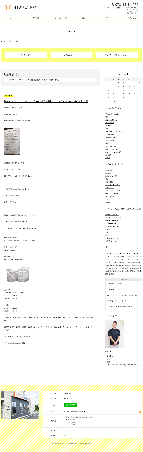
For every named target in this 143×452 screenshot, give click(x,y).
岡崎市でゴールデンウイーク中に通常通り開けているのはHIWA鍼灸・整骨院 (33, 80)
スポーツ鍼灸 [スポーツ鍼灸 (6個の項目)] (115, 256)
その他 (107, 158)
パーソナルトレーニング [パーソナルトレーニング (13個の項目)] (121, 259)
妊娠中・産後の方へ (112, 215)
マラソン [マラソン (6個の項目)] (110, 262)
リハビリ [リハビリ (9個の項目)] (115, 262)
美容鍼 (83, 18)
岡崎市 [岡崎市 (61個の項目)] (130, 262)
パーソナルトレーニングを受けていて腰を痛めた (123, 295)
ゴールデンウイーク (14, 343)
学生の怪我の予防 (113, 289)
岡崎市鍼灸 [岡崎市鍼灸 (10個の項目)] (108, 265)
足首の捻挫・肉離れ (112, 114)
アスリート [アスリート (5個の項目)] (119, 253)
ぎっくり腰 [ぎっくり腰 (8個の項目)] (112, 253)
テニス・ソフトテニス (112, 191)
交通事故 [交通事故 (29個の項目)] (121, 262)
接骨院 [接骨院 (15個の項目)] (121, 265)
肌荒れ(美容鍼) (110, 140)
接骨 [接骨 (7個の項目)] (117, 265)
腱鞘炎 (107, 143)
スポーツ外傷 (109, 134)
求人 (106, 232)
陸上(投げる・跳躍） (112, 176)
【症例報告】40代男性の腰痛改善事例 (119, 306)
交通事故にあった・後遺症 (114, 131)
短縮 (23, 343)
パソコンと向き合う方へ (113, 218)
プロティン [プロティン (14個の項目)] (132, 259)
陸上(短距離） (110, 170)
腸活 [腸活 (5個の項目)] (127, 268)
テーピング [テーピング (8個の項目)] (130, 256)
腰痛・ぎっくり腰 (111, 149)
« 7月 (113, 101)
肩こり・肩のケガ (111, 120)
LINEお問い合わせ (131, 18)
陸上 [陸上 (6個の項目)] (139, 271)
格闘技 (107, 202)
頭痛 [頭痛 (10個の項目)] (106, 274)
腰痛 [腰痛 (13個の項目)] (124, 268)
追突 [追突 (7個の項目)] (111, 271)
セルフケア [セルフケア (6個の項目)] (123, 256)
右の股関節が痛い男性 (114, 283)
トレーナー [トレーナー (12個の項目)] (137, 256)
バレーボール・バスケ (112, 185)
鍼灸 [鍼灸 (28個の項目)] (127, 271)
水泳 (106, 199)
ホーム (12, 18)
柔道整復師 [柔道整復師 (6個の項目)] (135, 265)
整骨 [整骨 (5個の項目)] (124, 265)
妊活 (106, 128)
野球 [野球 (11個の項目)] (123, 271)
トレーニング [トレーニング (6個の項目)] (109, 259)
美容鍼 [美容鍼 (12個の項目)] (109, 268)
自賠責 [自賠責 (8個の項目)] (137, 268)
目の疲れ (108, 126)
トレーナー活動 (110, 223)
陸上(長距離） (110, 173)
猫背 (106, 117)
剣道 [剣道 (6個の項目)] (126, 262)
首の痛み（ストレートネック (116, 301)
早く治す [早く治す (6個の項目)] (129, 265)
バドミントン (109, 188)
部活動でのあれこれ (112, 226)
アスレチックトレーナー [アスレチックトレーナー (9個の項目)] (130, 253)
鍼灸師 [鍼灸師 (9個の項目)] (132, 271)
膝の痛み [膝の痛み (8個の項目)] (132, 268)
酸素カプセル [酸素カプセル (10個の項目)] (117, 271)
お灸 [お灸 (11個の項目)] (106, 253)
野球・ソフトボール (112, 193)
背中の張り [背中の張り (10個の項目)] (119, 268)
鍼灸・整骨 (36, 18)
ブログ (107, 18)
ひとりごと (109, 235)
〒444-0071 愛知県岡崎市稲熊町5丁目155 (75, 411)
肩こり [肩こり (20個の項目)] (114, 268)
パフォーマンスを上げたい (114, 152)
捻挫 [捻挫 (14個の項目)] (114, 265)
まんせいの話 (109, 229)
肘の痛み (108, 155)
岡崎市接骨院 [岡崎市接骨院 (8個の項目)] (136, 262)
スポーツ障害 (109, 123)
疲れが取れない (110, 146)
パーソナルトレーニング (60, 18)
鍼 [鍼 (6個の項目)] (125, 271)
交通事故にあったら (112, 238)
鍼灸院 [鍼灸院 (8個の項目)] (136, 271)
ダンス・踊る (109, 196)
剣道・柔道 (109, 182)
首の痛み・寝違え (111, 137)
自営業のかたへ (110, 241)
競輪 (106, 179)
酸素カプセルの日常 (112, 220)
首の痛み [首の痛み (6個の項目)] (111, 274)
